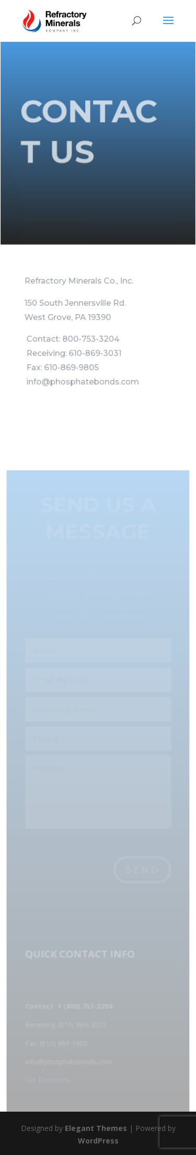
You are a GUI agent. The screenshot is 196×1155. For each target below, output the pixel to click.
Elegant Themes (96, 1128)
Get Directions (48, 1080)
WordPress (98, 1141)
